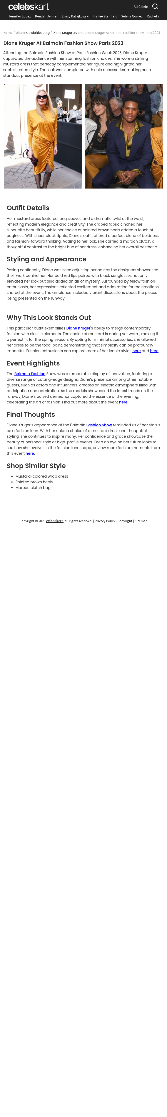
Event (78, 33)
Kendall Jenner (46, 16)
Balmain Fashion (29, 373)
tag (47, 33)
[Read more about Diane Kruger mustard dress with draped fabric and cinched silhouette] (43, 136)
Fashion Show (99, 425)
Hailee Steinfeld (105, 16)
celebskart (54, 520)
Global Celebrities (28, 33)
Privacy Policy (105, 521)
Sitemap (141, 521)
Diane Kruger (62, 33)
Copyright (124, 521)
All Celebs (141, 6)
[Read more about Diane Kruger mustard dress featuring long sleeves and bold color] (124, 136)
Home (8, 33)
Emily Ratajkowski (75, 16)
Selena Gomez (132, 16)
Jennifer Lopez (19, 16)
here (136, 350)
